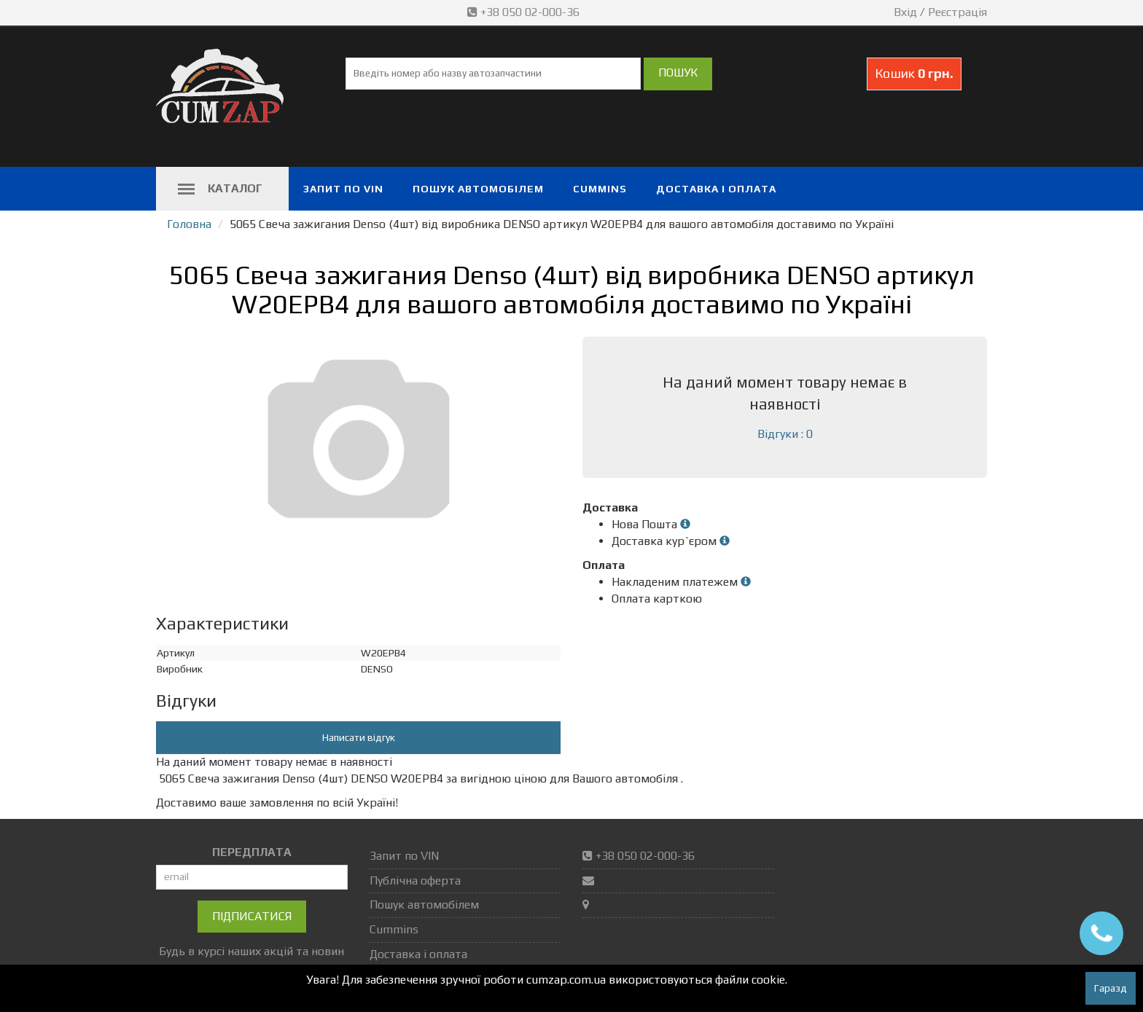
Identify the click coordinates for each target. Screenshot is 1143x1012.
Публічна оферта (415, 880)
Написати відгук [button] (358, 737)
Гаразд (1110, 988)
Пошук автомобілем (478, 189)
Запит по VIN (343, 189)
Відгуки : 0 (785, 434)
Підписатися (252, 916)
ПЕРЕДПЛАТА (252, 852)
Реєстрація (957, 12)
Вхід (905, 12)
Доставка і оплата (716, 189)
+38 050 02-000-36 (524, 12)
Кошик (914, 73)
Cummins (600, 189)
